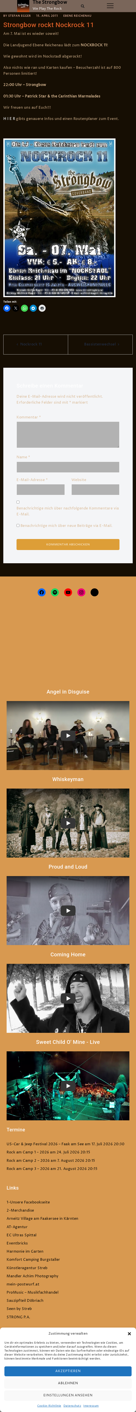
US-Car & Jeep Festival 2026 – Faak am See (45, 1144)
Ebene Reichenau (77, 16)
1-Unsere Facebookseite (28, 1202)
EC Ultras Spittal (22, 1235)
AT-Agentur (17, 1227)
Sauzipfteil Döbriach (25, 1300)
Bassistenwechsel (100, 344)
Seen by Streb (19, 1308)
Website (78, 480)
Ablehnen (68, 1383)
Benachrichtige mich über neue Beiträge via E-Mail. (66, 525)
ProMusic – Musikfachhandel (32, 1292)
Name (23, 457)
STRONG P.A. (18, 1317)
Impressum (91, 1406)
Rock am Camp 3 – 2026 (28, 1168)
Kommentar (29, 417)
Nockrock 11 (31, 344)
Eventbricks (17, 1243)
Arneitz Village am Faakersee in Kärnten (42, 1218)
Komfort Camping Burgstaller (33, 1259)
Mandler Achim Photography (33, 1276)
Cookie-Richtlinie (49, 1406)
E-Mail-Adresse (32, 480)
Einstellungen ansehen (68, 1395)
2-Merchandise (20, 1210)
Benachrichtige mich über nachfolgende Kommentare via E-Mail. (68, 511)
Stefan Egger (19, 16)
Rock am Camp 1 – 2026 (28, 1152)
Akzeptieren (68, 1371)
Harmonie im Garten (25, 1251)
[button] (129, 1334)
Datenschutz (72, 1406)
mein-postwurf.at (23, 1284)
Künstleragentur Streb (27, 1268)
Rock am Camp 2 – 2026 (28, 1160)
